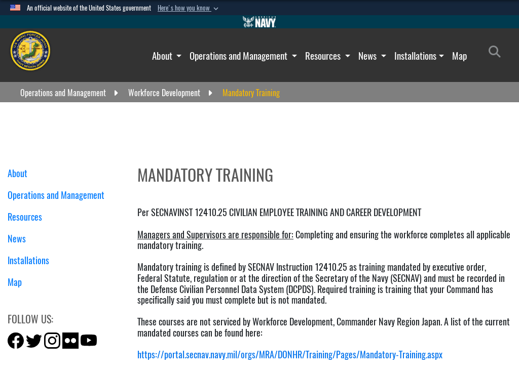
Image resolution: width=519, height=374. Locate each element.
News (368, 55)
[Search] (497, 54)
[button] (189, 8)
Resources (324, 55)
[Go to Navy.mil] (259, 21)
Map (459, 55)
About (163, 55)
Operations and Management (239, 55)
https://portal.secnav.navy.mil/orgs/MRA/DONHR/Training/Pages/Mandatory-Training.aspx (289, 354)
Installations (415, 55)
